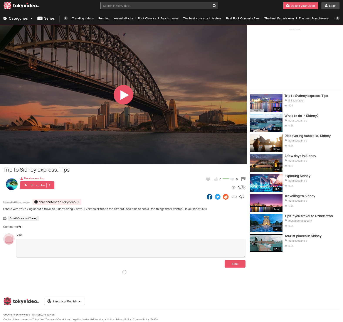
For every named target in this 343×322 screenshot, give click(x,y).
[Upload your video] (300, 5)
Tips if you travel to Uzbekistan (308, 216)
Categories (18, 18)
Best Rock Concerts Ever (243, 18)
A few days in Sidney (300, 156)
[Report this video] (243, 179)
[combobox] (159, 5)
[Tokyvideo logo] (21, 6)
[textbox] (155, 5)
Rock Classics (147, 18)
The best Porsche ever (314, 18)
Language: (64, 298)
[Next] (338, 18)
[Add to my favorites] (208, 179)
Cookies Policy (141, 315)
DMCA (154, 315)
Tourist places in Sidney (302, 236)
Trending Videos (83, 18)
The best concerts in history (202, 18)
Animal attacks (123, 18)
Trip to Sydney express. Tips (306, 96)
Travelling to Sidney (299, 196)
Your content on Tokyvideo (29, 315)
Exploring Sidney (297, 176)
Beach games (170, 18)
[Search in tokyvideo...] (214, 5)
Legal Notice (79, 315)
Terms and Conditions (57, 315)
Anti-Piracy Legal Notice (100, 315)
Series (46, 18)
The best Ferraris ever (279, 18)
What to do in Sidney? (301, 116)
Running (103, 18)
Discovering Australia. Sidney (307, 136)
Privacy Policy (123, 315)
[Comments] (131, 248)
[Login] (330, 5)
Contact (8, 315)
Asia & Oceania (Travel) (23, 218)
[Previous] (66, 18)
